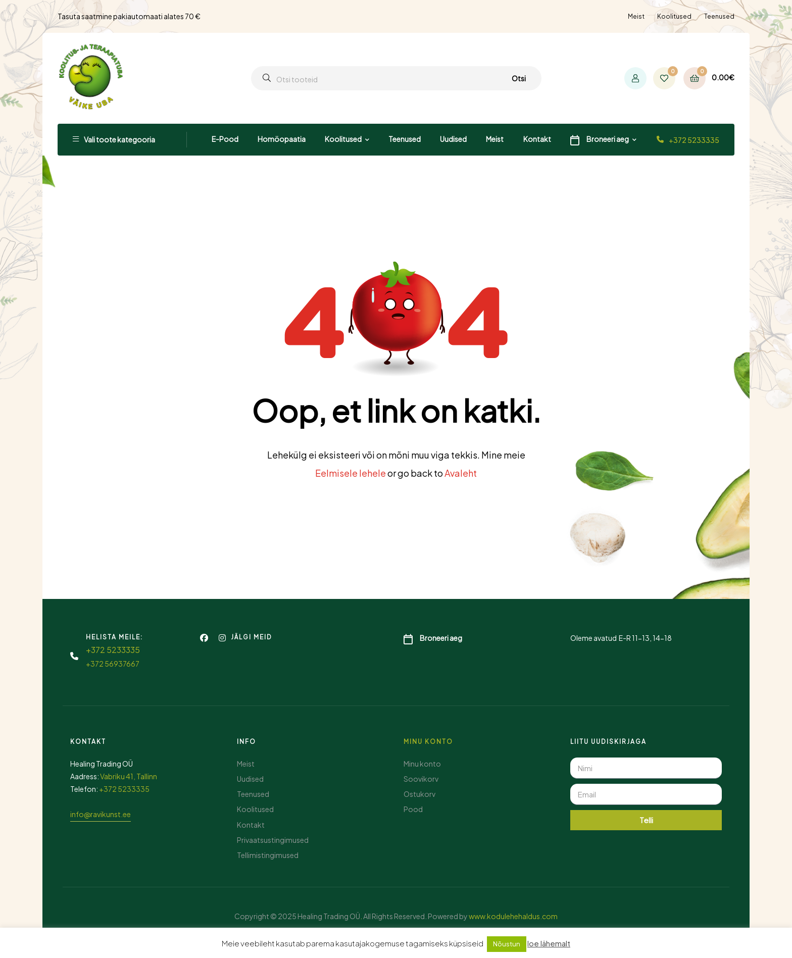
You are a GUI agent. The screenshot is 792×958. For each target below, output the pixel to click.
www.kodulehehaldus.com (513, 916)
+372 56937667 (112, 663)
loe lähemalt (548, 943)
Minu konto (428, 741)
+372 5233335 (694, 139)
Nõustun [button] (506, 944)
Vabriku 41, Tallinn (128, 776)
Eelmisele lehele (350, 473)
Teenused (719, 16)
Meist (636, 16)
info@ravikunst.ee (100, 814)
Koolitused (674, 16)
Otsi (519, 78)
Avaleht (460, 473)
